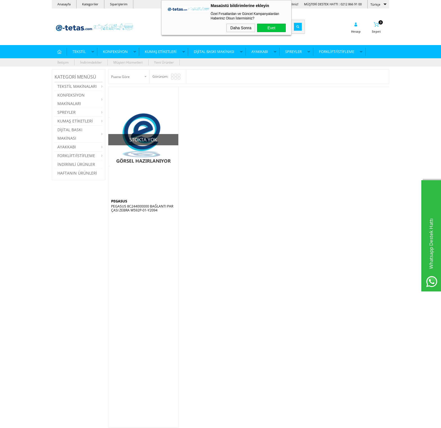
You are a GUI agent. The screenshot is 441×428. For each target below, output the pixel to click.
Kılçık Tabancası (179, 366)
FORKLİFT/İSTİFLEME (336, 51)
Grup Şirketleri (234, 340)
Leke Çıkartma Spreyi (183, 349)
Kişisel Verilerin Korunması (244, 382)
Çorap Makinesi (67, 366)
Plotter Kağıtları (179, 374)
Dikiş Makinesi (122, 332)
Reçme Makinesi (123, 340)
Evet (271, 28)
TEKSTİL (79, 51)
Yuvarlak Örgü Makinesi (73, 374)
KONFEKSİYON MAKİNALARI (71, 99)
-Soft (191, 420)
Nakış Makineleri (68, 357)
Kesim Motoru (178, 382)
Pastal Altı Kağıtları (181, 332)
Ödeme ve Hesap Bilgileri (243, 366)
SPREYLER (293, 51)
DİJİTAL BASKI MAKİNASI (214, 51)
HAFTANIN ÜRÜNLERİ (77, 173)
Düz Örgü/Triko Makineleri (75, 349)
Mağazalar (231, 349)
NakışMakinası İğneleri (72, 332)
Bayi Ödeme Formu (238, 332)
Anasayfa (64, 4)
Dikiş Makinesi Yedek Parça (188, 340)
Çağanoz (174, 357)
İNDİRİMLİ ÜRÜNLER (76, 164)
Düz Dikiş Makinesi (125, 366)
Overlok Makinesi (124, 374)
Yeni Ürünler (164, 62)
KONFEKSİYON (115, 51)
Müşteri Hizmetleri (128, 62)
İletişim (63, 62)
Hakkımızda (232, 357)
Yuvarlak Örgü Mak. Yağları (76, 340)
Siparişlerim (118, 4)
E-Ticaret (203, 420)
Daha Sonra (240, 28)
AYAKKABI (259, 51)
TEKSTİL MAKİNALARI (77, 86)
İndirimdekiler (91, 62)
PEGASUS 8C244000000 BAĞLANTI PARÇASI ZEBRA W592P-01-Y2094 (142, 208)
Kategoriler (90, 4)
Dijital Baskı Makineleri (129, 357)
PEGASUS (119, 201)
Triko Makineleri (67, 382)
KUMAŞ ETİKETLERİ (161, 51)
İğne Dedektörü (123, 349)
